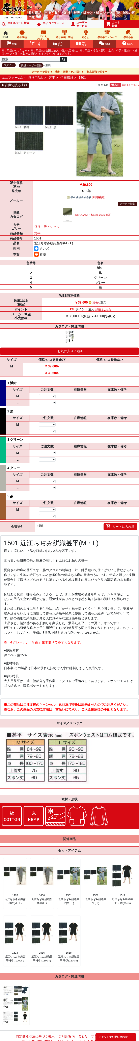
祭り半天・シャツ (47, 226)
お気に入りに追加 (70, 351)
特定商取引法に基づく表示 (35, 1036)
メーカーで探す (41, 71)
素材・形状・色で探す (68, 71)
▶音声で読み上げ (14, 85)
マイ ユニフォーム (50, 24)
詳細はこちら (130, 85)
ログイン (8, 65)
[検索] (30, 59)
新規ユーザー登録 (31, 65)
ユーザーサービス (79, 24)
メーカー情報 (127, 203)
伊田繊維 (66, 77)
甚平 (52, 77)
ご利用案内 (67, 1036)
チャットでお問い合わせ (113, 1036)
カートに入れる (120, 526)
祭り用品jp (35, 77)
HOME (5, 35)
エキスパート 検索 (15, 23)
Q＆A (83, 1036)
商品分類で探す (95, 71)
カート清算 (113, 24)
